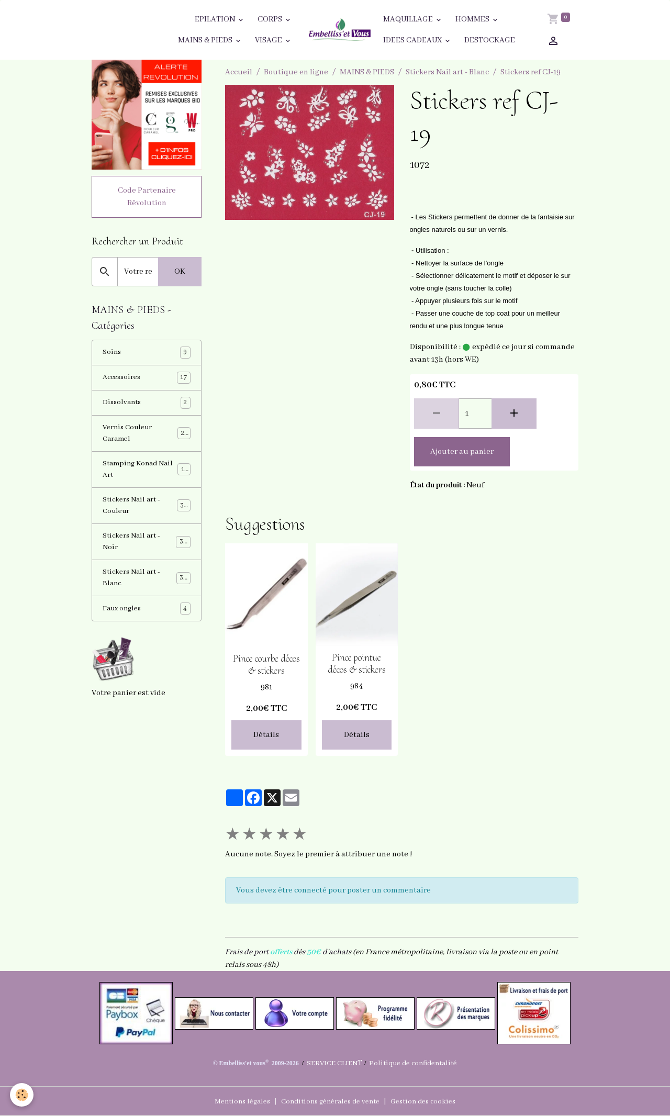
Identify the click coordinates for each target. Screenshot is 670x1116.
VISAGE (269, 40)
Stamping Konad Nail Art (147, 477)
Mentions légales (234, 1101)
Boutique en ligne (296, 72)
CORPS (271, 19)
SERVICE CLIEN (327, 1063)
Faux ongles (147, 624)
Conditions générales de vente (330, 1101)
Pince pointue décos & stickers (357, 663)
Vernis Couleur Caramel (147, 439)
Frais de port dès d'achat (286, 952)
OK (179, 273)
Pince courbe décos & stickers (266, 664)
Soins (147, 356)
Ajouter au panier (462, 451)
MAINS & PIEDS (206, 40)
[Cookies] (22, 1094)
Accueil (238, 72)
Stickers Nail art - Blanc (447, 72)
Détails (266, 735)
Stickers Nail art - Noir (147, 554)
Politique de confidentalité (415, 1063)
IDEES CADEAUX (413, 40)
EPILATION (216, 19)
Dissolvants (147, 407)
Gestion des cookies (431, 1101)
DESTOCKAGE (489, 40)
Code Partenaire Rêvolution (147, 198)
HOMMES (473, 19)
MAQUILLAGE (408, 19)
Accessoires (147, 382)
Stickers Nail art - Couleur (147, 516)
